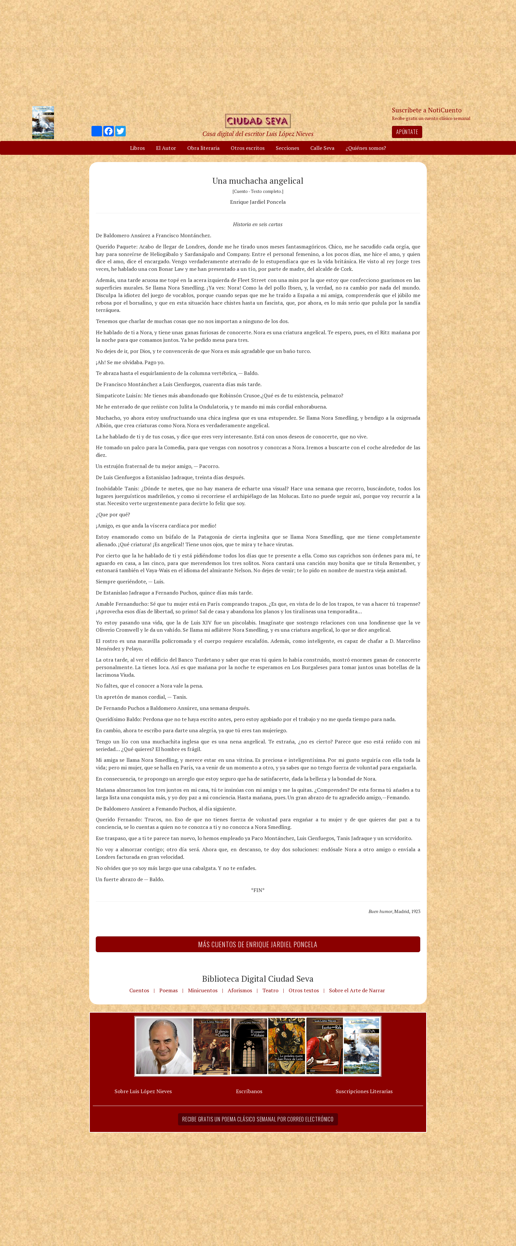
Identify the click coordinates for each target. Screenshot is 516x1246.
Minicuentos (203, 990)
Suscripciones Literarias (364, 1091)
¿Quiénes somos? (366, 148)
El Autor (166, 148)
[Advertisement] (258, 53)
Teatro (270, 990)
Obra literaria (203, 148)
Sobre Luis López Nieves (143, 1091)
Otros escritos (248, 148)
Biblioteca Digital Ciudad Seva (258, 978)
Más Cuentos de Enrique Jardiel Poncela (258, 944)
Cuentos (139, 990)
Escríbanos (249, 1091)
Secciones (287, 148)
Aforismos (240, 990)
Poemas (168, 990)
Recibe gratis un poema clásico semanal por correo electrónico (258, 1119)
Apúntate (407, 132)
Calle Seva (322, 148)
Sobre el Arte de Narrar (357, 990)
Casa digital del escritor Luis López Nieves (258, 133)
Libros (137, 148)
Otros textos (304, 990)
